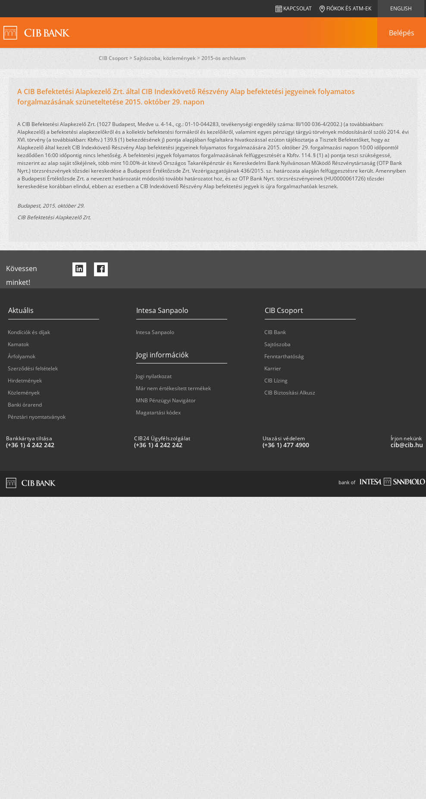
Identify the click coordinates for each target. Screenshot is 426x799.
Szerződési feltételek (33, 368)
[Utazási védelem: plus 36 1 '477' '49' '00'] (323, 445)
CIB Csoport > (116, 58)
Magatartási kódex (158, 412)
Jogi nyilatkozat (154, 376)
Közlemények (24, 392)
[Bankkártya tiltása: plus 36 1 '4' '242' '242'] (66, 445)
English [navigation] (401, 8)
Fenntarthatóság (284, 356)
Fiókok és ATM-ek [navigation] (345, 8)
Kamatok (18, 344)
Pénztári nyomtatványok (37, 416)
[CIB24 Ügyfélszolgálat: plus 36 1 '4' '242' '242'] (194, 445)
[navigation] (401, 33)
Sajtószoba (277, 344)
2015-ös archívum (223, 58)
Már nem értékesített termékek (173, 388)
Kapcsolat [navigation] (294, 8)
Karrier (272, 368)
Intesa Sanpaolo (155, 332)
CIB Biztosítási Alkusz (289, 392)
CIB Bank (275, 332)
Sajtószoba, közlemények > (167, 58)
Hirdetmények (25, 380)
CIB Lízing (276, 380)
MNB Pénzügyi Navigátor (166, 400)
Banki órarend (25, 404)
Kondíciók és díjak (29, 332)
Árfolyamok (21, 356)
